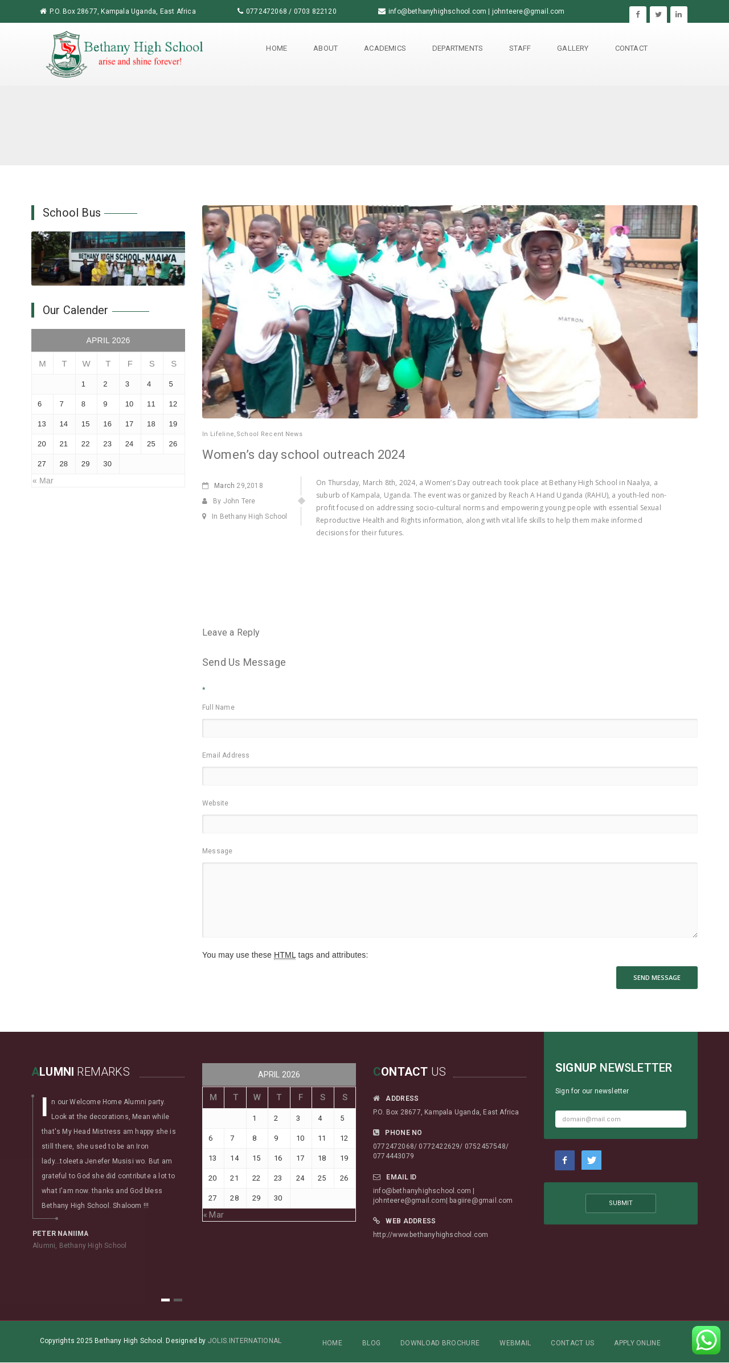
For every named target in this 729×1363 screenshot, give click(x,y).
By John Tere (229, 501)
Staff (520, 48)
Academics (385, 48)
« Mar (43, 480)
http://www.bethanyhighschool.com (430, 1235)
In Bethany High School (245, 516)
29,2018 (232, 486)
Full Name (218, 707)
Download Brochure (440, 1343)
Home (276, 48)
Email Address (226, 755)
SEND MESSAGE (657, 977)
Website (215, 803)
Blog (371, 1343)
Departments (457, 48)
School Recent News (269, 434)
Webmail (515, 1343)
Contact (631, 48)
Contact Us (572, 1343)
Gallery (572, 48)
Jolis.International (245, 1341)
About (325, 48)
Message (217, 851)
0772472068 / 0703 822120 (291, 11)
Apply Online (637, 1343)
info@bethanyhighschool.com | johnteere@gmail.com (476, 11)
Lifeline (222, 434)
